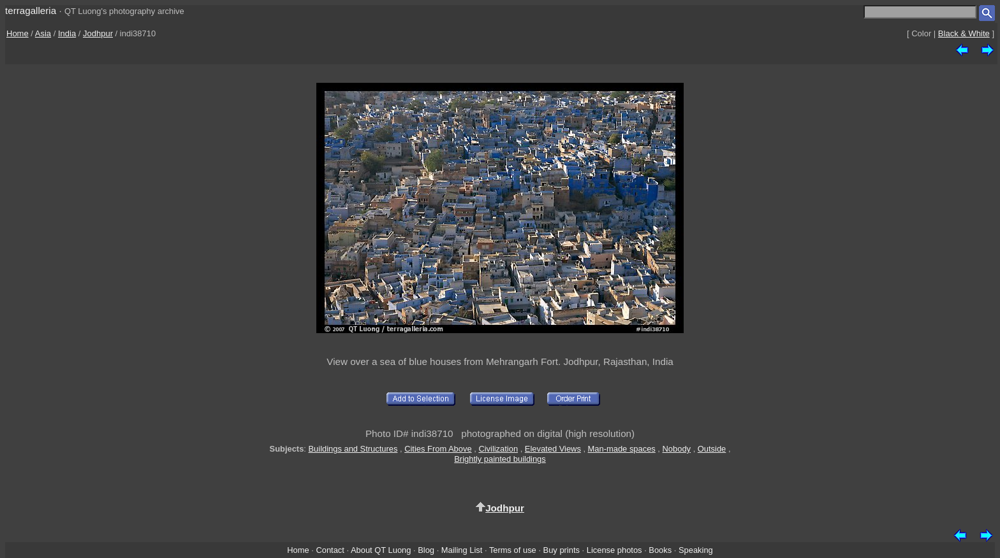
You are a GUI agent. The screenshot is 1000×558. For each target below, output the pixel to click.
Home (17, 33)
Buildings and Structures (353, 449)
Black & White (964, 33)
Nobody (677, 449)
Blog (426, 550)
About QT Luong (381, 550)
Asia (43, 33)
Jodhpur (98, 33)
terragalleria (30, 10)
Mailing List (462, 550)
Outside (712, 449)
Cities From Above (437, 449)
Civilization (498, 449)
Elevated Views (553, 449)
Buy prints (561, 550)
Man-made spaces (622, 449)
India (67, 33)
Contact (330, 550)
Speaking (696, 550)
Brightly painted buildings (500, 459)
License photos (614, 550)
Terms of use (512, 550)
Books (660, 550)
